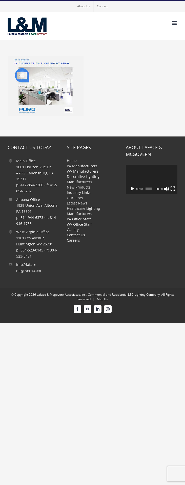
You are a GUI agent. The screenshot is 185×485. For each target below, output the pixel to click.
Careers (73, 240)
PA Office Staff (79, 219)
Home (72, 160)
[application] (151, 179)
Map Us (102, 299)
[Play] (132, 188)
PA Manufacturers (82, 166)
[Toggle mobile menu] (174, 23)
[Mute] (166, 188)
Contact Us (76, 235)
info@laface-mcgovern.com (28, 267)
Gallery (73, 229)
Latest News (77, 203)
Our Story (75, 197)
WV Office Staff (79, 224)
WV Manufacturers (82, 171)
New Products (78, 187)
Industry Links (79, 192)
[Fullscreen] (172, 188)
